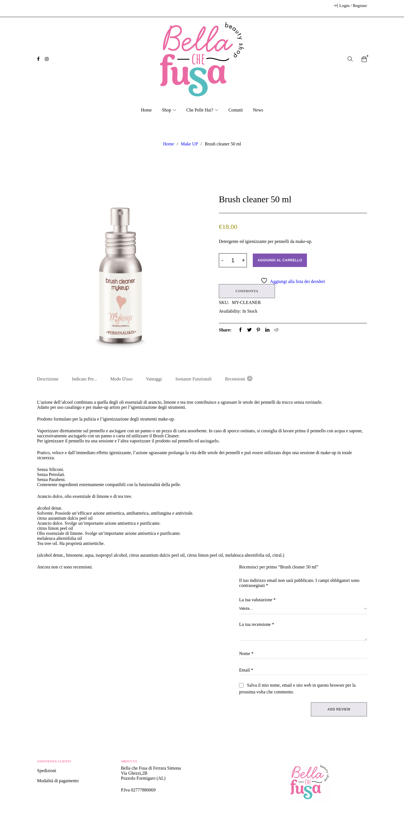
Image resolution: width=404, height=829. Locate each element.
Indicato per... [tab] (84, 379)
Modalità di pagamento (58, 781)
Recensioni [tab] (238, 378)
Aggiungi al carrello (280, 260)
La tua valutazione (257, 600)
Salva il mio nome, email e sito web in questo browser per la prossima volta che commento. (297, 689)
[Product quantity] (233, 260)
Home (168, 143)
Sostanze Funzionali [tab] (193, 379)
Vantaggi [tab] (154, 379)
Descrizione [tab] (47, 379)
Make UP (189, 143)
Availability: (230, 310)
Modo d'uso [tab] (121, 379)
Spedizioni (47, 771)
